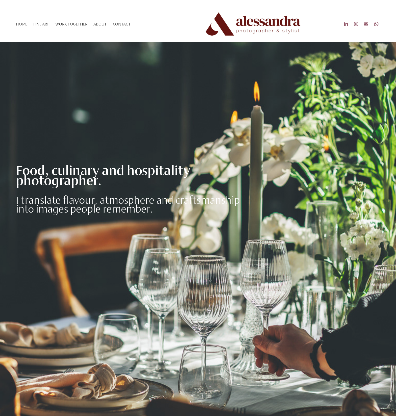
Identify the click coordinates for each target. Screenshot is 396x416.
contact (122, 24)
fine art (41, 24)
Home (21, 24)
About (100, 24)
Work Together (71, 24)
